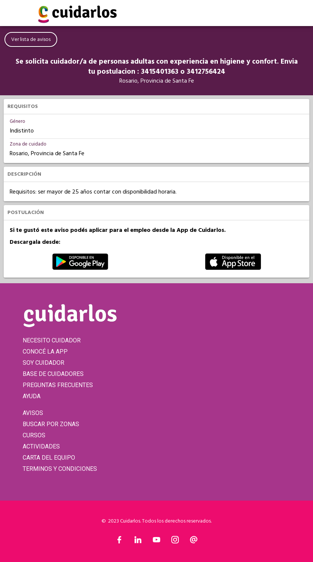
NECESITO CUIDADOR (52, 340)
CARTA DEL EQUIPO (49, 457)
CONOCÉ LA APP (45, 351)
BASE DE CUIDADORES (53, 373)
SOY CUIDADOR (43, 362)
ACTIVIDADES (41, 446)
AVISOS (33, 412)
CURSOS (34, 435)
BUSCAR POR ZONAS (51, 424)
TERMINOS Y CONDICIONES (60, 468)
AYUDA (32, 396)
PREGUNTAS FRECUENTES (58, 385)
